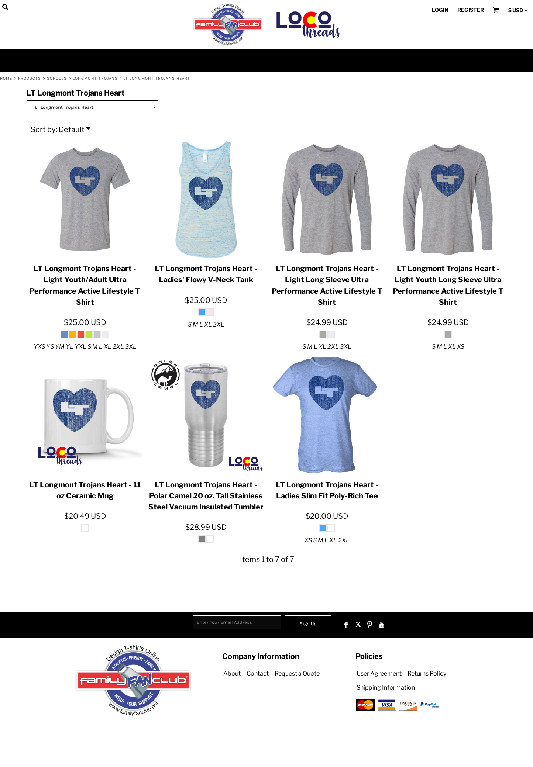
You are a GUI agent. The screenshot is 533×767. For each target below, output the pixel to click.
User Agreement (379, 673)
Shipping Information (386, 687)
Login (440, 10)
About (232, 673)
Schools (57, 78)
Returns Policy (427, 673)
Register (470, 10)
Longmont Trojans (95, 78)
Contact (258, 673)
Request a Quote (297, 673)
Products (29, 78)
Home (6, 78)
